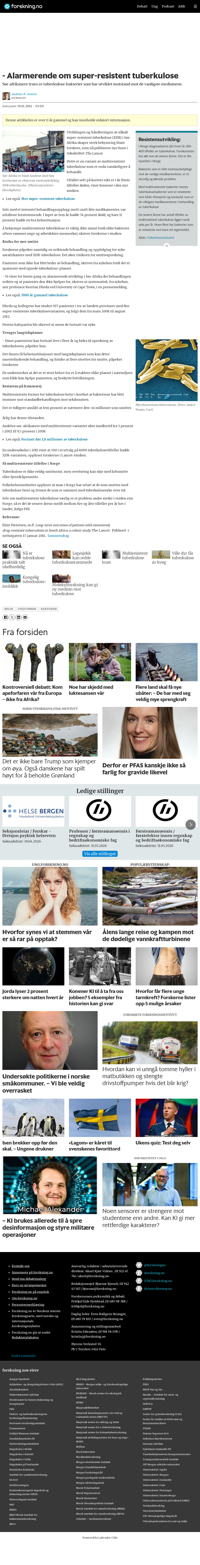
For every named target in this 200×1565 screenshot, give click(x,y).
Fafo (11, 1408)
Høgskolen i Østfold (21, 1454)
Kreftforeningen (19, 1485)
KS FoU (13, 1479)
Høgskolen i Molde (20, 1449)
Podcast (168, 6)
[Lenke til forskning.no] (65, 4)
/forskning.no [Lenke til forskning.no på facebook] (154, 1273)
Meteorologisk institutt (23, 1499)
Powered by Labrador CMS (100, 1537)
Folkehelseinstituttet (160, 237)
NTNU (79, 1402)
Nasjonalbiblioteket (87, 1407)
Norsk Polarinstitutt (88, 1487)
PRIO (146, 1384)
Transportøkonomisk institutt (161, 1459)
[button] (190, 825)
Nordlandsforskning (88, 1456)
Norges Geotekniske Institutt (93, 1462)
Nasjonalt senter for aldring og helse (97, 1422)
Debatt (142, 6)
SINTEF (147, 1408)
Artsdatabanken (18, 1389)
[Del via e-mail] (25, 617)
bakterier (49, 609)
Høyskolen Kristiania (21, 1469)
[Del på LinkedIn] (18, 617)
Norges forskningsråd (89, 1472)
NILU (12, 1523)
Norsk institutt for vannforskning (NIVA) (100, 1513)
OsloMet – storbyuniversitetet (93, 1518)
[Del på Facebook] (5, 617)
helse (8, 609)
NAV (11, 1504)
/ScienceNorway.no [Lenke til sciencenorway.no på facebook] (158, 1289)
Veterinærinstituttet (154, 1510)
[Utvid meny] (195, 6)
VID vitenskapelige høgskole (160, 1515)
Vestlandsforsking (154, 1505)
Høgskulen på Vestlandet (24, 1464)
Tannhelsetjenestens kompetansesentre (167, 1454)
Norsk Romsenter (86, 1498)
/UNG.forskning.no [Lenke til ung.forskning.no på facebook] (158, 1281)
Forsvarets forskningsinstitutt (27, 1423)
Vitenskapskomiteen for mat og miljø (165, 1521)
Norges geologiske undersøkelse (95, 1477)
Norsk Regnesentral (88, 1493)
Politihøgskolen (152, 1379)
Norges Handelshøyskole (91, 1467)
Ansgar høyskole (19, 1379)
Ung (154, 6)
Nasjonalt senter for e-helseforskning (98, 1427)
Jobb (181, 6)
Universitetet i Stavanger (157, 1490)
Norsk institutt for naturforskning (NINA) (100, 1508)
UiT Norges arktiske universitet (161, 1464)
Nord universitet (85, 1451)
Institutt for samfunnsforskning (28, 1474)
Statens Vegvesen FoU (156, 1433)
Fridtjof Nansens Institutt (24, 1433)
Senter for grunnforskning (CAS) (162, 1414)
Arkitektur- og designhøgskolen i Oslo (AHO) (36, 1384)
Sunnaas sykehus (153, 1443)
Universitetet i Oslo (154, 1485)
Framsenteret (17, 1428)
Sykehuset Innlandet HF (157, 1449)
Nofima (80, 1446)
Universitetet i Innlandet (157, 1479)
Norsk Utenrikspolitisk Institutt (95, 1503)
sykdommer (27, 609)
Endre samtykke (24, 1356)
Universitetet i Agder (155, 1469)
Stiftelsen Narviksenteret (157, 1438)
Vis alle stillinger (100, 853)
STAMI (147, 1428)
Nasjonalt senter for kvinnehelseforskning (101, 1432)
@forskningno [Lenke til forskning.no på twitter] (155, 1265)
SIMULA (148, 1403)
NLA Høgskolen (85, 1379)
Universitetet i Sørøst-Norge (159, 1495)
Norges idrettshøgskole (90, 1482)
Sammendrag (58, 536)
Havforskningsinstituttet (24, 1443)
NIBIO (13, 1509)
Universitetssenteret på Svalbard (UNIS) (166, 1500)
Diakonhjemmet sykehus (24, 1394)
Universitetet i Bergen (156, 1474)
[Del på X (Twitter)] (12, 617)
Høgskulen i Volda (20, 1459)
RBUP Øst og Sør (152, 1389)
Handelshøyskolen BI (22, 1438)
